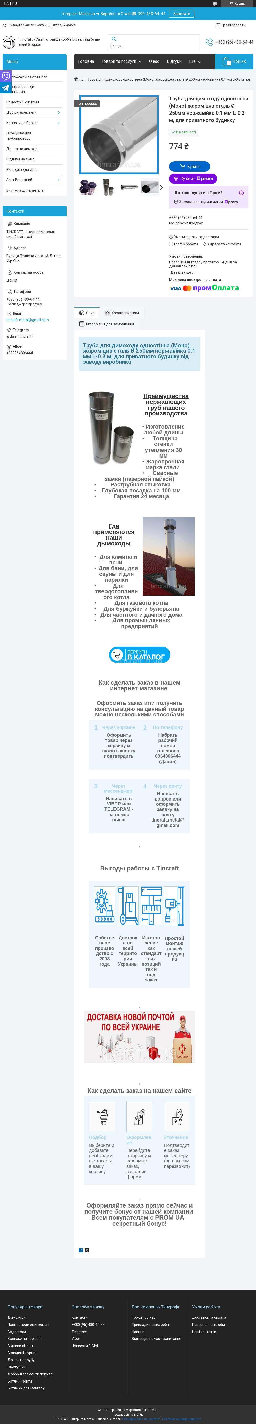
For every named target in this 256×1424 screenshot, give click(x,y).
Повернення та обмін (210, 1325)
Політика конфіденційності (181, 1419)
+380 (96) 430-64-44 (88, 1325)
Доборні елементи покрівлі (31, 1374)
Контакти (80, 1317)
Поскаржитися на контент (141, 1419)
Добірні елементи (21, 112)
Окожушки (16, 1367)
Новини (138, 1332)
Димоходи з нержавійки (26, 76)
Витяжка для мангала (25, 190)
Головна (86, 61)
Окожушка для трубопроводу (18, 135)
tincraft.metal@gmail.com (27, 320)
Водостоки (17, 1332)
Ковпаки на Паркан (22, 123)
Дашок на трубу (21, 1360)
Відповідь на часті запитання (156, 1339)
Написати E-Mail (85, 1346)
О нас (154, 61)
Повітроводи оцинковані (28, 1325)
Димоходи (17, 1317)
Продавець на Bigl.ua (128, 1414)
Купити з (197, 178)
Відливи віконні (21, 1346)
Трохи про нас (143, 1317)
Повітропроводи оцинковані (20, 89)
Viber (76, 1339)
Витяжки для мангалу (26, 1388)
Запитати (181, 13)
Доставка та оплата (209, 1317)
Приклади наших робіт (150, 1325)
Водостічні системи (22, 102)
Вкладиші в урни (21, 1353)
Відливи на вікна (20, 159)
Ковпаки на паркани (25, 1339)
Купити (194, 166)
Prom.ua (152, 1410)
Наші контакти (204, 1332)
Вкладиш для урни (22, 170)
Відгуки (174, 61)
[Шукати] (114, 39)
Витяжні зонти (20, 1381)
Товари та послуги (119, 61)
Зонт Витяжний (19, 180)
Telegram (79, 1332)
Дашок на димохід (22, 149)
